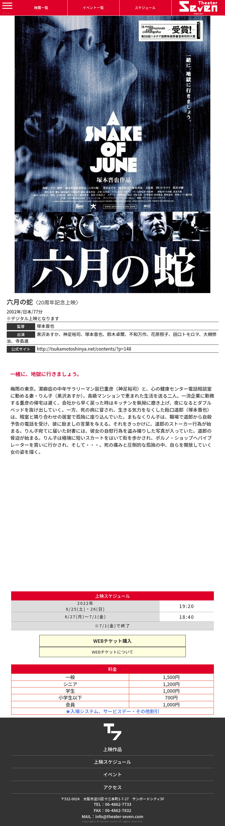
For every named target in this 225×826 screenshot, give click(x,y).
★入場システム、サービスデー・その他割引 (112, 711)
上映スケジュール (112, 761)
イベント (112, 774)
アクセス (112, 787)
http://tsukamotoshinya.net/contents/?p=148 (84, 349)
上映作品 (112, 749)
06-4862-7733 (118, 804)
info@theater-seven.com (119, 816)
